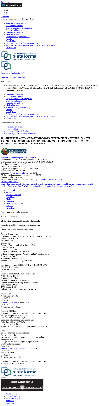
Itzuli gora (10, 403)
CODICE (9, 206)
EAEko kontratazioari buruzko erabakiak (22, 43)
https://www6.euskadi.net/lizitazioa (48, 179)
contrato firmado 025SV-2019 (13, 348)
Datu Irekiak (11, 41)
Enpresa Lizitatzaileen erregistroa (19, 28)
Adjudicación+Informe (19, 173)
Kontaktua (5, 17)
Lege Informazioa (13, 396)
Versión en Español (13, 398)
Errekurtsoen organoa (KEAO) (18, 37)
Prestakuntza (11, 48)
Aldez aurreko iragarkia (15, 203)
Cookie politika (12, 394)
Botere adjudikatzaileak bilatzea (18, 131)
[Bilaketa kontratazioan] (12, 19)
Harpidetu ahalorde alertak (32, 184)
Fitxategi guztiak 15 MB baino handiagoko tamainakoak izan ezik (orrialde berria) (40, 186)
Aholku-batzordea (13, 34)
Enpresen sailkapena (14, 30)
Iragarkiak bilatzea (13, 129)
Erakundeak (10, 190)
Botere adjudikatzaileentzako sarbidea (21, 133)
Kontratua (10, 201)
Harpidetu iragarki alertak (11, 184)
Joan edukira (6, 2)
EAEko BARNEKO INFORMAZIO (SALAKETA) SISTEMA (30, 45)
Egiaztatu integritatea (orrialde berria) (59, 184)
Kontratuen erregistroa (14, 32)
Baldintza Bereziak (13, 195)
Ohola (8, 199)
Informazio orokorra (14, 127)
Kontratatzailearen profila (16, 23)
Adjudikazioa (11, 197)
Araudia (9, 39)
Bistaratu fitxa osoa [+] (10, 182)
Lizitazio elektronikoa (14, 26)
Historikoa (10, 208)
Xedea (8, 192)
